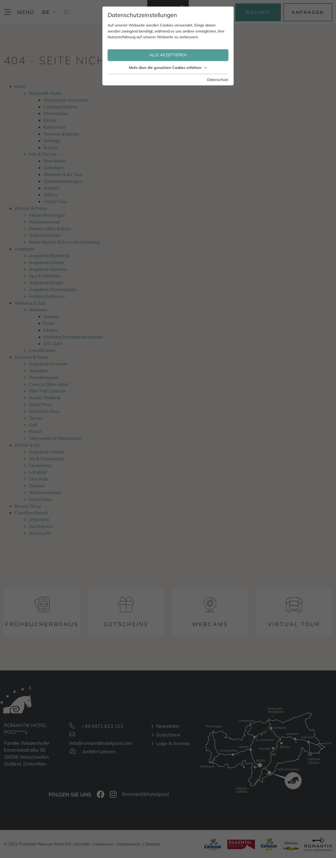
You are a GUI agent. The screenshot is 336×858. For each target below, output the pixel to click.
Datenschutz (217, 79)
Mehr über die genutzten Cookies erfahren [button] (168, 67)
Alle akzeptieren (168, 54)
